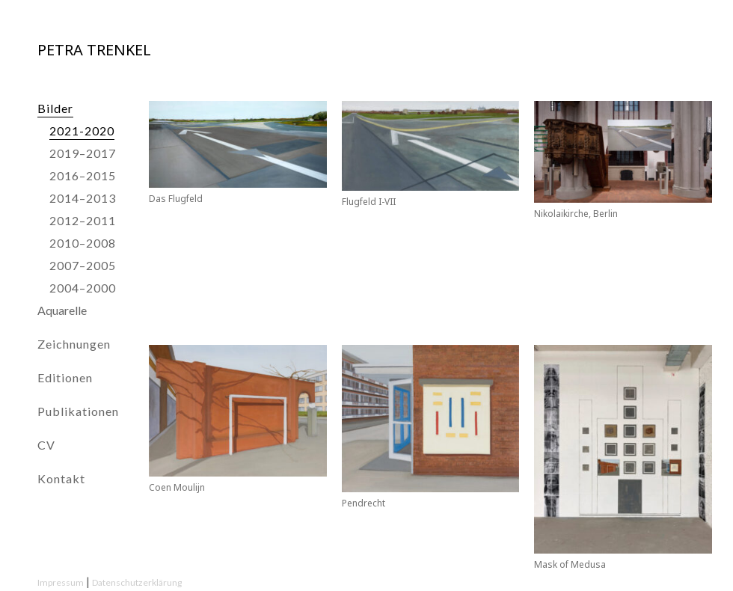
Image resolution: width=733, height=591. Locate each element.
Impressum (60, 582)
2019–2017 (82, 153)
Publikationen (78, 411)
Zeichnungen (74, 344)
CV (46, 445)
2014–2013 (82, 198)
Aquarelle (62, 310)
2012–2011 (82, 220)
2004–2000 (82, 288)
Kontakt (61, 478)
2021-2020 (81, 130)
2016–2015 (82, 175)
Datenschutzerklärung (137, 582)
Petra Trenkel (94, 50)
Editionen (65, 377)
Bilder (55, 108)
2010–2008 (82, 243)
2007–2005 (82, 265)
